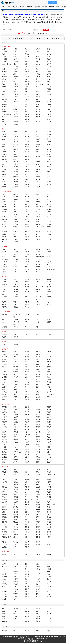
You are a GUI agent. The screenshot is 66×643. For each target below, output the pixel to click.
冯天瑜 (27, 409)
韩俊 (37, 62)
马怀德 (4, 159)
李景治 (38, 204)
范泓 (3, 572)
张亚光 (4, 117)
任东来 (38, 437)
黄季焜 (49, 64)
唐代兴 (49, 514)
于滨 (14, 269)
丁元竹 (15, 282)
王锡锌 (49, 169)
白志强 (15, 564)
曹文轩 (4, 352)
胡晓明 (4, 362)
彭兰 (37, 319)
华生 (3, 69)
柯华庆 (27, 149)
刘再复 (38, 367)
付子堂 (15, 139)
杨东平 (4, 337)
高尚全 (4, 62)
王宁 (37, 379)
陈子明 (15, 197)
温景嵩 (38, 587)
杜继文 (15, 482)
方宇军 (4, 59)
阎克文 (49, 232)
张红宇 (15, 112)
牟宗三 (49, 509)
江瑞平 (4, 252)
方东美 (49, 482)
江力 (14, 362)
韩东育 (38, 414)
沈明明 (38, 512)
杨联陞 (15, 107)
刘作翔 (49, 154)
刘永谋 (38, 507)
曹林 (3, 609)
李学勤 (27, 429)
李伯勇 (27, 577)
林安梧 (27, 504)
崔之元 (27, 197)
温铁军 (49, 99)
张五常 (27, 114)
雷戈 (14, 424)
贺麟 (3, 497)
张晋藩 (15, 179)
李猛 (14, 504)
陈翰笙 (38, 52)
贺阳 (48, 572)
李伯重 (49, 424)
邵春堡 (27, 217)
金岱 (37, 362)
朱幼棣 (4, 599)
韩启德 (4, 631)
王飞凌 (4, 262)
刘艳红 (27, 154)
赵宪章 (38, 554)
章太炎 (15, 537)
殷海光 (15, 592)
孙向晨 (27, 514)
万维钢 (27, 587)
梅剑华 (15, 509)
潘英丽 (49, 87)
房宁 (3, 199)
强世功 (38, 162)
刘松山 (4, 154)
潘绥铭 (49, 292)
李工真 (27, 427)
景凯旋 (49, 362)
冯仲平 (15, 249)
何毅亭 (38, 202)
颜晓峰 (38, 529)
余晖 (48, 109)
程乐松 (4, 472)
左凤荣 (15, 242)
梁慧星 (49, 149)
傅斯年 (49, 409)
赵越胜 (49, 594)
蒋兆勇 (38, 609)
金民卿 (4, 502)
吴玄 (3, 589)
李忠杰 (38, 429)
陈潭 (48, 194)
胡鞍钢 (27, 64)
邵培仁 (49, 319)
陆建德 (15, 369)
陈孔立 (27, 194)
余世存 (4, 594)
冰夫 (48, 564)
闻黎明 (38, 447)
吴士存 (38, 264)
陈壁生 (38, 469)
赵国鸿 (4, 621)
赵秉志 (38, 182)
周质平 (15, 399)
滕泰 (48, 92)
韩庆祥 (49, 492)
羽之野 (15, 594)
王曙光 (27, 97)
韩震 (26, 494)
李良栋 (4, 207)
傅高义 (38, 409)
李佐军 (15, 82)
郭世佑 (15, 414)
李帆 (14, 427)
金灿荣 (49, 252)
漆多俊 (49, 162)
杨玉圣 (4, 177)
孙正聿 (38, 514)
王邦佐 (38, 219)
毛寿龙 (4, 214)
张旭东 (4, 397)
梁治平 (4, 152)
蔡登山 (4, 567)
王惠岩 (4, 222)
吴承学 (27, 384)
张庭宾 (49, 619)
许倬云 (27, 452)
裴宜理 (49, 197)
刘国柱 (27, 254)
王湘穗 (38, 262)
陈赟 (3, 479)
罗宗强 (27, 369)
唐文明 (15, 517)
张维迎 (15, 114)
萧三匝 (49, 614)
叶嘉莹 (4, 392)
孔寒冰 (4, 254)
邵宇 (37, 89)
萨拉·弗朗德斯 (40, 257)
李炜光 (27, 79)
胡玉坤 (27, 284)
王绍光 (38, 222)
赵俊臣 (49, 117)
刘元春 (15, 79)
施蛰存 (49, 374)
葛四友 (27, 489)
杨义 (26, 389)
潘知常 (15, 554)
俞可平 (4, 237)
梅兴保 (4, 87)
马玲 (37, 611)
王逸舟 (4, 264)
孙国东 (15, 514)
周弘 (26, 272)
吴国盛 (27, 631)
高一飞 (4, 142)
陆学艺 (4, 292)
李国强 (38, 427)
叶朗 (48, 529)
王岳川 (38, 382)
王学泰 (49, 379)
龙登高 (27, 82)
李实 (26, 74)
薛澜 (37, 104)
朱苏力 (27, 187)
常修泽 (4, 52)
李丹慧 (4, 427)
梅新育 (15, 87)
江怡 (37, 499)
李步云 (15, 152)
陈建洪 (38, 472)
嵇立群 (38, 574)
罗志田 (49, 429)
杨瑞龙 (27, 107)
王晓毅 (15, 297)
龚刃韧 (15, 142)
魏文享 (27, 447)
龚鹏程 (38, 489)
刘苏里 (38, 579)
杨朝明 (15, 529)
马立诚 (27, 611)
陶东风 (38, 377)
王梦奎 (15, 97)
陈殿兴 (15, 352)
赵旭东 (15, 304)
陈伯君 (15, 279)
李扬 (48, 79)
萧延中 (38, 449)
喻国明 (49, 322)
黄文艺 (4, 147)
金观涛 (49, 422)
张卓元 (38, 117)
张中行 (15, 397)
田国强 (4, 94)
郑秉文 (38, 119)
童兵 (3, 322)
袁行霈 (15, 392)
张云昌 (49, 237)
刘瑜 (14, 212)
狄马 (3, 569)
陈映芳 (38, 279)
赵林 (48, 542)
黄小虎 (15, 67)
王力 (26, 379)
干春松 (49, 487)
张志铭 (4, 182)
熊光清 (4, 174)
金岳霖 (15, 502)
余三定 (4, 394)
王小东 (49, 222)
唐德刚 (49, 439)
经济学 (15, 7)
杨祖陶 (27, 529)
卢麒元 (15, 611)
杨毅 (26, 267)
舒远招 (4, 514)
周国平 (38, 544)
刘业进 (4, 79)
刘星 (14, 154)
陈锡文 (49, 54)
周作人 (49, 597)
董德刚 (38, 479)
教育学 (51, 7)
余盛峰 (49, 177)
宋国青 (49, 89)
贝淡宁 (27, 469)
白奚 (14, 469)
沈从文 (38, 582)
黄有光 (49, 67)
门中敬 (38, 159)
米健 (48, 159)
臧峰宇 (4, 534)
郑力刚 (38, 577)
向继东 (15, 589)
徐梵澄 (27, 527)
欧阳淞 (15, 434)
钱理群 (38, 372)
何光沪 (38, 494)
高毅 (14, 412)
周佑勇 (4, 187)
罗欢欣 (38, 157)
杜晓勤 (4, 357)
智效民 (15, 597)
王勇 (14, 264)
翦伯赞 (15, 422)
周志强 (27, 399)
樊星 (14, 357)
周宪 (3, 399)
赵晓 (14, 119)
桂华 (37, 282)
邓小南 (38, 407)
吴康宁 (49, 334)
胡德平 (15, 69)
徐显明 (27, 174)
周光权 (27, 184)
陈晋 (14, 407)
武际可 (38, 631)
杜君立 (38, 569)
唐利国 (4, 442)
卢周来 (15, 84)
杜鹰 (37, 57)
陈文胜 (38, 54)
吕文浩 (15, 432)
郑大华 (27, 459)
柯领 (14, 334)
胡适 (48, 359)
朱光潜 (49, 554)
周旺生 (38, 184)
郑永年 (38, 239)
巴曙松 (15, 49)
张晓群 (49, 537)
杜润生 (49, 569)
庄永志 (38, 621)
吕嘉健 (49, 369)
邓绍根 (38, 314)
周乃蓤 (27, 597)
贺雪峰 (27, 202)
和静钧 (15, 144)
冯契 (48, 484)
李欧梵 (49, 364)
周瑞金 (27, 621)
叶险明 (4, 532)
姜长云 (49, 69)
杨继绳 (4, 592)
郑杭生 (27, 304)
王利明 (15, 169)
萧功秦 (27, 449)
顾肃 (26, 492)
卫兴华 (27, 99)
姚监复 (27, 302)
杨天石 (38, 454)
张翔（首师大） (52, 394)
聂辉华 (27, 87)
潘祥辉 (27, 319)
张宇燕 (15, 117)
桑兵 (48, 437)
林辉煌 (15, 287)
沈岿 (37, 164)
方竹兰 (15, 59)
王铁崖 (38, 169)
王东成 (4, 379)
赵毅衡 (27, 397)
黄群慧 (4, 67)
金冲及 (38, 422)
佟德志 (27, 219)
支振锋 (4, 184)
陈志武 (15, 57)
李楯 (3, 287)
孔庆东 (15, 364)
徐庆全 (4, 452)
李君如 (49, 204)
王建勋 (15, 222)
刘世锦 (15, 77)
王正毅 (27, 264)
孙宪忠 (15, 167)
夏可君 (4, 524)
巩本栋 (4, 359)
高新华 (49, 357)
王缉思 (27, 262)
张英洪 (38, 237)
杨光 (3, 619)
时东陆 (49, 582)
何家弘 (4, 144)
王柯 (14, 444)
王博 (3, 519)
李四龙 (38, 504)
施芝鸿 (4, 219)
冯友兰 (4, 487)
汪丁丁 (27, 94)
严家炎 (49, 389)
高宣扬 (15, 489)
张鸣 (14, 237)
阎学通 (38, 267)
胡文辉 (27, 574)
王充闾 (4, 584)
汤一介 (27, 517)
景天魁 (38, 284)
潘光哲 (38, 434)
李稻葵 (49, 72)
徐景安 (38, 616)
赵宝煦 (4, 239)
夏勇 (37, 172)
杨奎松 (4, 454)
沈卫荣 (38, 374)
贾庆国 (15, 252)
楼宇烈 (4, 509)
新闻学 (44, 7)
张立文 (38, 534)
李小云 (38, 79)
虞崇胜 (38, 234)
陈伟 (3, 197)
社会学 (37, 7)
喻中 (3, 179)
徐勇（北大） (17, 452)
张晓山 (49, 114)
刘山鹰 (38, 209)
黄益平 (38, 67)
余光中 (49, 592)
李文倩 (49, 367)
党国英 (49, 279)
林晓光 (15, 254)
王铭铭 (4, 297)
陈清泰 (15, 54)
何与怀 (4, 574)
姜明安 (38, 147)
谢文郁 (38, 524)
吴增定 (49, 522)
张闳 (37, 394)
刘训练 (49, 209)
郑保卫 (38, 327)
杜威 (26, 482)
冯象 (3, 139)
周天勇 (15, 122)
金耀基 (4, 334)
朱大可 (49, 621)
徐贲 (37, 387)
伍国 (48, 447)
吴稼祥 (38, 224)
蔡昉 (26, 49)
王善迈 (27, 334)
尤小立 (4, 457)
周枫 (14, 544)
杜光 (37, 197)
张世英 (49, 534)
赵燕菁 (27, 119)
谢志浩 (38, 589)
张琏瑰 (27, 269)
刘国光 (38, 74)
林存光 (15, 207)
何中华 (27, 497)
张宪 (26, 537)
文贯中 (38, 99)
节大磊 (27, 252)
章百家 (49, 457)
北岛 (26, 564)
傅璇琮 (38, 357)
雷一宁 (4, 577)
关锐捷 (15, 62)
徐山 (48, 387)
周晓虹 (4, 307)
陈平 (3, 54)
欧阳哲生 (27, 434)
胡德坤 (4, 422)
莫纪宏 (4, 162)
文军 (26, 297)
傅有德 (27, 487)
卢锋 (48, 82)
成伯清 (27, 279)
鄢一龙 (15, 234)
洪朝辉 (38, 417)
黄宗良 (38, 249)
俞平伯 (49, 392)
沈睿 (26, 374)
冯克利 (15, 199)
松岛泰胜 (5, 259)
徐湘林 (15, 227)
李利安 (4, 504)
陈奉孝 (15, 567)
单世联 (4, 439)
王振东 (15, 587)
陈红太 (27, 134)
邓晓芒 (27, 479)
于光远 (38, 592)
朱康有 (15, 547)
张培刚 (49, 112)
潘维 (14, 257)
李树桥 (49, 207)
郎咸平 (27, 72)
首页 (2, 7)
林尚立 (27, 207)
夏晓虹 (49, 384)
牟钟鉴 (38, 509)
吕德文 (15, 292)
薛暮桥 (49, 104)
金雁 (3, 424)
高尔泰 (27, 572)
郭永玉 (4, 344)
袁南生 (38, 619)
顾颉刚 (27, 414)
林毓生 (49, 427)
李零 (37, 364)
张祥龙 (38, 537)
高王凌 (4, 412)
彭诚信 (27, 162)
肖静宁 (27, 524)
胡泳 (3, 319)
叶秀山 (27, 532)
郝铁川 (49, 142)
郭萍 (3, 492)
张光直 (4, 459)
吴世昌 (38, 384)
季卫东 (15, 149)
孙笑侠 (27, 167)
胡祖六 (27, 69)
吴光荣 (15, 172)
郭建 (14, 359)
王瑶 (3, 382)
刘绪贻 (27, 289)
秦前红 (4, 164)
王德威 (15, 584)
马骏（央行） (40, 84)
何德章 (27, 417)
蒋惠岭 (27, 147)
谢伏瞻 (4, 104)
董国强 (49, 407)
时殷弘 (49, 257)
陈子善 (15, 354)
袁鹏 (3, 269)
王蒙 (37, 584)
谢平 (14, 104)
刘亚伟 (4, 212)
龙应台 (49, 579)
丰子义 (15, 487)
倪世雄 (49, 254)
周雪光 (15, 307)
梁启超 (27, 364)
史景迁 (38, 439)
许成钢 (27, 104)
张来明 (38, 112)
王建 (3, 97)
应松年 (27, 177)
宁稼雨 (15, 372)
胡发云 (15, 574)
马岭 (14, 159)
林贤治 (49, 577)
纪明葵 (38, 252)
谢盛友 (15, 616)
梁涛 (48, 502)
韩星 (14, 494)
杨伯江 (15, 267)
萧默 (26, 554)
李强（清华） (40, 287)
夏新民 (27, 589)
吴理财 (49, 224)
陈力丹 (27, 314)
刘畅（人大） (51, 504)
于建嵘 (49, 234)
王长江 (49, 219)
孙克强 (15, 377)
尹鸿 (37, 322)
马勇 (48, 432)
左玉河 (49, 462)
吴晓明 (38, 522)
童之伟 (49, 167)
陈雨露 (4, 57)
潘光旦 (27, 292)
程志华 (27, 472)
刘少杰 (15, 289)
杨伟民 (38, 107)
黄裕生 (49, 497)
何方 (37, 572)
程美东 (15, 194)
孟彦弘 (4, 434)
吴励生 (49, 587)
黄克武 (4, 419)
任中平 (15, 217)
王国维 (15, 519)
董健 (48, 354)
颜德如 (49, 227)
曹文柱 (4, 407)
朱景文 (15, 187)
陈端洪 (4, 134)
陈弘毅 (38, 134)
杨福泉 (4, 302)
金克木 (49, 499)
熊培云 (27, 616)
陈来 (3, 474)
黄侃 (37, 359)
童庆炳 (49, 377)
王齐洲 (38, 444)
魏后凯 (4, 99)
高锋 (37, 199)
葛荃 (48, 199)
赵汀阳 (4, 544)
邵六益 (27, 164)
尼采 (3, 512)
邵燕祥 (15, 582)
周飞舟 (49, 304)
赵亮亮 (4, 119)
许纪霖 (49, 449)
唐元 (26, 92)
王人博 (27, 169)
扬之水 (38, 389)
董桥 (26, 569)
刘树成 (38, 77)
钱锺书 (4, 374)
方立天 (4, 484)
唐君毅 (4, 517)
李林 (37, 152)
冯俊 (37, 484)
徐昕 (37, 174)
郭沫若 (4, 414)
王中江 (4, 522)
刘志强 (38, 154)
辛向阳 (4, 527)
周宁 (48, 397)
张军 (26, 112)
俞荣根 (38, 177)
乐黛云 (27, 392)
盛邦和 (15, 439)
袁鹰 (26, 592)
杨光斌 (4, 232)
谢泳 (26, 387)
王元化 (27, 382)
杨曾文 (4, 529)
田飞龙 (38, 167)
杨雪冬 (27, 232)
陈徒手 (27, 567)
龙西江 (49, 289)
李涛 (3, 289)
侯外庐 (49, 417)
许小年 (4, 107)
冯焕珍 (27, 484)
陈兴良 (4, 137)
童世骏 (49, 517)
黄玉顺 (4, 499)
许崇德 (15, 174)
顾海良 (49, 489)
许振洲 (4, 267)
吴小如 (15, 449)
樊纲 (48, 57)
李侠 (48, 507)
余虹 (37, 392)
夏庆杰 (49, 102)
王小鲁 (38, 97)
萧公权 (4, 227)
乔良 (26, 257)
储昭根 (15, 609)
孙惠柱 (4, 377)
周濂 (48, 544)
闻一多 (4, 384)
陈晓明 (49, 352)
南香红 (4, 614)
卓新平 (27, 547)
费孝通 (27, 282)
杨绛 (3, 389)
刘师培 (27, 367)
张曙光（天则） (7, 114)
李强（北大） (40, 207)
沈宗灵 (49, 164)
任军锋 (4, 217)
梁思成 (38, 424)
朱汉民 (4, 547)
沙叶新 (27, 582)
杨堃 (14, 302)
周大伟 (15, 184)
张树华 (27, 237)
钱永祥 (27, 214)
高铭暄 (38, 139)
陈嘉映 (49, 472)
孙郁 (26, 377)
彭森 (14, 89)
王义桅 (49, 262)
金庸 (48, 574)
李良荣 (4, 611)
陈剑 (48, 52)
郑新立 (49, 119)
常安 (37, 132)
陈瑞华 (49, 134)
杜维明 (38, 482)
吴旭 (26, 322)
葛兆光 (49, 412)
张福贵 (15, 394)
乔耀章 (38, 214)
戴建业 (38, 354)
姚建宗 (15, 177)
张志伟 (15, 542)
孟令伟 (49, 611)
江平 (48, 147)
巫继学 (15, 102)
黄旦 (48, 314)
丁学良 (4, 282)
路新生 (4, 432)
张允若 (15, 327)
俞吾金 (49, 532)
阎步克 (38, 452)
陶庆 (48, 294)
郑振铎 (38, 459)
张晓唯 (15, 337)
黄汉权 (38, 64)
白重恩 (4, 49)
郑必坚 (27, 239)
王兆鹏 (15, 384)
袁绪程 (38, 109)
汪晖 (14, 379)
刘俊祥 (4, 209)
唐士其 (49, 259)
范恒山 (27, 59)
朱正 (14, 599)
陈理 (37, 194)
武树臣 (27, 172)
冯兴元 (38, 59)
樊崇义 (38, 137)
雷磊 (37, 149)
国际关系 (29, 7)
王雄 (37, 334)
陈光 (26, 52)
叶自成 (49, 267)
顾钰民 (27, 62)
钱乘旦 (4, 437)
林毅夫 (15, 74)
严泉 (48, 454)
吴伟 (37, 614)
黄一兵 (38, 419)
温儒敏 (49, 382)
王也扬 (4, 447)
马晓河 (49, 84)
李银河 (38, 289)
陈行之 (38, 567)
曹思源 (38, 49)
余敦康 (38, 532)
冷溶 (26, 424)
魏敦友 (4, 172)
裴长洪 (4, 89)
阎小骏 (4, 234)
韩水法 (4, 494)
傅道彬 (27, 357)
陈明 (14, 474)
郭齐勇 (15, 492)
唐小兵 (15, 442)
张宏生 (27, 394)
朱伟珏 (27, 307)
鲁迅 (37, 369)
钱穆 (48, 434)
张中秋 (15, 182)
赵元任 (38, 397)
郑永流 (49, 182)
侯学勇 (38, 144)
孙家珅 (27, 259)
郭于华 (49, 282)
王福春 (15, 262)
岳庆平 (27, 457)
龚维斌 (4, 202)
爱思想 (7, 3)
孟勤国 (27, 159)
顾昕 (14, 202)
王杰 (26, 519)
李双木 (4, 429)
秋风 (14, 614)
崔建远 (15, 137)
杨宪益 (15, 389)
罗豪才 (27, 157)
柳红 (26, 579)
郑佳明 (4, 597)
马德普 (49, 212)
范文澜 (15, 409)
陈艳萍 (49, 567)
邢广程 (49, 264)
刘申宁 (15, 429)
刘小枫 (27, 507)
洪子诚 (27, 359)
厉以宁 (4, 82)
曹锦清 (4, 279)
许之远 (49, 616)
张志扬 (27, 542)
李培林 (27, 287)
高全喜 (49, 139)
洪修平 (38, 497)
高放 (26, 199)
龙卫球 (4, 157)
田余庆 (27, 442)
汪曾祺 (4, 587)
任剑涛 (49, 214)
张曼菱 (27, 594)
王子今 (15, 447)
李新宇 (4, 369)
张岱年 (27, 534)
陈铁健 (27, 407)
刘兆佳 (27, 212)
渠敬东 (4, 294)
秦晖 (14, 437)
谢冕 (14, 387)
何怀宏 (49, 494)
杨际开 (49, 452)
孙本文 (27, 294)
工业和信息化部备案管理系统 (33, 641)
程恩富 (15, 52)
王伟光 (49, 519)
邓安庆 (15, 479)
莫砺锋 (4, 372)
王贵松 (4, 169)
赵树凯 (15, 239)
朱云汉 (4, 242)
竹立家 (49, 239)
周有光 (38, 597)
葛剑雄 (27, 412)
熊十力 (15, 527)
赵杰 (14, 621)
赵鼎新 (4, 304)
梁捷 (14, 577)
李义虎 (38, 254)
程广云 (49, 469)
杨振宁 (49, 631)
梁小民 (38, 72)
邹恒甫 (15, 124)
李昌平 (49, 609)
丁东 (14, 569)
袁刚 (26, 234)
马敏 (26, 432)
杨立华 (49, 527)
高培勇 (49, 59)
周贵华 (27, 544)
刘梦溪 (4, 367)
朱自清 (38, 399)
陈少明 (27, 474)
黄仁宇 (27, 419)
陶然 (37, 92)
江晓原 (27, 422)
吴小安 (27, 522)
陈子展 (27, 354)
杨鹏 (14, 619)
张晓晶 (38, 114)
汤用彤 (38, 517)
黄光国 (15, 344)
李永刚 (38, 212)
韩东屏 (38, 492)
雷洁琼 (49, 284)
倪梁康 (15, 512)
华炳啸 (49, 144)
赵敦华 (38, 542)
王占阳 (15, 224)
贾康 (37, 69)
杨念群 (27, 454)
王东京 (38, 94)
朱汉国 (49, 459)
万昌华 (38, 442)
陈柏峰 (49, 132)
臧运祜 (38, 457)
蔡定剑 (15, 132)
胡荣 (14, 284)
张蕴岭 (38, 269)
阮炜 (14, 374)
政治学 (22, 7)
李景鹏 (27, 204)
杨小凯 (49, 107)
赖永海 (27, 502)
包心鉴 (4, 194)
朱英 (37, 462)
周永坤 (49, 184)
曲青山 (27, 437)
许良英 (49, 589)
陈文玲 (27, 54)
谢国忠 (4, 616)
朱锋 (37, 272)
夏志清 (4, 387)
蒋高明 (15, 499)
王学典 (49, 444)
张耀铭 (4, 327)
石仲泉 (49, 512)
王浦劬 (27, 222)
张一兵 (4, 542)
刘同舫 (15, 507)
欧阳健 (27, 372)
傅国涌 (15, 572)
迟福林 (27, 57)
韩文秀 (49, 62)
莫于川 (15, 162)
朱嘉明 (49, 122)
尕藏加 (38, 487)
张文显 (38, 179)
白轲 (3, 132)
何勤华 (27, 144)
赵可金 (4, 272)
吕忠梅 (49, 157)
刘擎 (26, 209)
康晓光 (15, 204)
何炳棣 (15, 417)
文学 (57, 7)
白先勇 (4, 564)
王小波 (49, 584)
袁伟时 (15, 457)
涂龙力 (15, 94)
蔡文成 (27, 132)
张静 (48, 302)
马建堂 (27, 84)
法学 (8, 7)
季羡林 (4, 364)
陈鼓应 (15, 472)
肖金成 (38, 102)
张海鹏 (15, 459)
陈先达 (38, 474)
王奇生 (27, 444)
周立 (3, 122)
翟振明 (15, 534)
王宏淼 (49, 94)
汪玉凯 (4, 224)
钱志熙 (49, 372)
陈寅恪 (4, 354)
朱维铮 (15, 462)
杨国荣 (38, 527)
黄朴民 (15, 419)
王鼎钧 (27, 584)
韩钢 (48, 414)
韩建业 (4, 417)
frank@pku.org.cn (42, 33)
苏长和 (15, 259)
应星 (37, 302)
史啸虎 (27, 614)
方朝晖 (15, 484)
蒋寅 (26, 362)
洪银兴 (15, 64)
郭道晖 (27, 142)
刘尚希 (4, 77)
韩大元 (38, 142)
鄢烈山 (27, 619)
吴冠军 (27, 224)
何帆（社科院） (7, 64)
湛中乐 (27, 182)
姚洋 (3, 109)
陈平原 (38, 352)
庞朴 (26, 512)
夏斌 (26, 102)
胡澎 (48, 249)
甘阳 (3, 489)
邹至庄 (27, 124)
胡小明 (49, 202)
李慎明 (49, 287)
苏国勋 (15, 294)
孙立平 (38, 294)
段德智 (49, 479)
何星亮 (4, 284)
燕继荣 (38, 232)
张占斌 (27, 117)
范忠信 (49, 137)
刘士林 (15, 367)
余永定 (4, 112)
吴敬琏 (4, 102)
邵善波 (38, 217)
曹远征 (49, 49)
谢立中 (49, 297)
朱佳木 (4, 462)
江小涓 (4, 72)
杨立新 (49, 174)
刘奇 (14, 209)
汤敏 (14, 92)
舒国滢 (4, 167)
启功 (3, 582)
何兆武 (15, 497)
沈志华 (27, 439)
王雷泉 (38, 519)
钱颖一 (27, 89)
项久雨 (15, 524)
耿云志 (38, 412)
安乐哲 (4, 469)
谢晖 (48, 172)
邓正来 (27, 137)
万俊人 (15, 522)
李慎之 (4, 579)
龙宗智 (15, 157)
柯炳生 (15, 72)
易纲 (26, 109)
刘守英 (27, 77)
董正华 (4, 409)
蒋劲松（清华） (30, 499)
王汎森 (49, 442)
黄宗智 (49, 419)
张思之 (38, 594)
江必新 (15, 147)
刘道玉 (15, 579)
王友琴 (15, 382)
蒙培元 (27, 509)
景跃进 (4, 204)
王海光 (4, 444)
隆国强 (38, 82)
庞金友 (15, 214)
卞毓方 (38, 564)
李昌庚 (27, 152)
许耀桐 (27, 227)
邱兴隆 (15, 164)
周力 (14, 272)
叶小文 (15, 532)
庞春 (37, 87)
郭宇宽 (27, 609)
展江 (26, 327)
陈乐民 (4, 249)
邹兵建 (38, 187)
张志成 (49, 179)
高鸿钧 (27, 139)
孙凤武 (15, 219)
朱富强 (27, 122)
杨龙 (14, 232)
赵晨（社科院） (52, 269)
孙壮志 (38, 259)
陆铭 (3, 84)
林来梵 (49, 152)
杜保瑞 (4, 482)
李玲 (3, 74)
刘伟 (48, 77)
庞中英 (4, 257)
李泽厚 (4, 554)
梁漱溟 (38, 502)
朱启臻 (4, 124)
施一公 (15, 631)
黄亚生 (27, 67)
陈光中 (15, 134)
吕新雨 (15, 319)
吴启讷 (4, 449)
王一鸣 (49, 97)
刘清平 (4, 507)
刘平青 (49, 74)
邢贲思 (49, 524)
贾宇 (3, 149)
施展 (48, 217)
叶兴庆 (15, 109)
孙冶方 (4, 92)
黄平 (26, 249)
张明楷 (27, 179)
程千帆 (27, 352)
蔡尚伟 (4, 314)
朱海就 (38, 122)
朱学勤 (27, 462)
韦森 (14, 99)
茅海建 (38, 432)
